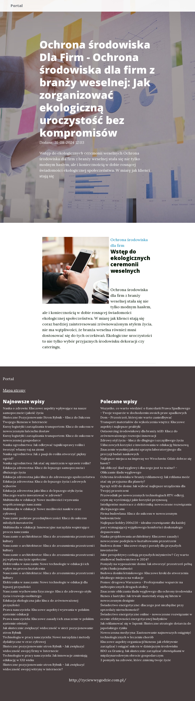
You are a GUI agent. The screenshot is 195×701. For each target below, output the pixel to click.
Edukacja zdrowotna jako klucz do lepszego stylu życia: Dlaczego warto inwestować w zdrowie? (43, 493)
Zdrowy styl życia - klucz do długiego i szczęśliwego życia (142, 440)
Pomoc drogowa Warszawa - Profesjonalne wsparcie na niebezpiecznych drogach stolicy (141, 584)
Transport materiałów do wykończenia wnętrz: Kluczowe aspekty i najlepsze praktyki (142, 424)
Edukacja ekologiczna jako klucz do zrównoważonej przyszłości (40, 603)
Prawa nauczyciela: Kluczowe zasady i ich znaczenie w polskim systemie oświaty (48, 621)
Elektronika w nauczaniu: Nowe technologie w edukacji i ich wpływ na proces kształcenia (46, 566)
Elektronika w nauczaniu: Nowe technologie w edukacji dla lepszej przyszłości (45, 584)
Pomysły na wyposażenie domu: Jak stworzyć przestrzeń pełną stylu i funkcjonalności (146, 566)
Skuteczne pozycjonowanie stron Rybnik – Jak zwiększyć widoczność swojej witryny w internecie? (44, 667)
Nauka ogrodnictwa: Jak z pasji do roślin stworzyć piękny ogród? (44, 456)
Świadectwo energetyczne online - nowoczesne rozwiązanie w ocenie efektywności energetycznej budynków (146, 616)
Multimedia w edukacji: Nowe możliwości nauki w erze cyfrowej (42, 511)
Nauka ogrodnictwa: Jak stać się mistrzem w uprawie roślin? (47, 463)
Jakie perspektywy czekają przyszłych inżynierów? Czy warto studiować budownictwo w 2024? (144, 557)
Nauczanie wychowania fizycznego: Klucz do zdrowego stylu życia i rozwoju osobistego (47, 593)
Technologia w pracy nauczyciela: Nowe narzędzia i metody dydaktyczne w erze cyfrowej (46, 639)
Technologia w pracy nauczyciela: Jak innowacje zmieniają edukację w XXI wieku (45, 658)
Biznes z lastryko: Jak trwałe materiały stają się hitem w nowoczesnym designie (140, 598)
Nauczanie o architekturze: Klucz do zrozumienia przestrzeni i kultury (48, 538)
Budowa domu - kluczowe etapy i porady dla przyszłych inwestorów (140, 548)
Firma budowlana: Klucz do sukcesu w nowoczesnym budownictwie (138, 516)
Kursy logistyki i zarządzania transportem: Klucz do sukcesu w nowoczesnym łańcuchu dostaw (48, 429)
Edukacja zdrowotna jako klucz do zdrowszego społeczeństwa (49, 477)
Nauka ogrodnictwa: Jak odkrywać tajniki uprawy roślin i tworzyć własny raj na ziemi (44, 447)
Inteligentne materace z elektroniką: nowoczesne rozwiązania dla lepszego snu (145, 506)
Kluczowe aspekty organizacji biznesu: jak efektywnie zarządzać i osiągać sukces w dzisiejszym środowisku (139, 644)
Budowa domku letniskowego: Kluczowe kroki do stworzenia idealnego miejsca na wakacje (144, 575)
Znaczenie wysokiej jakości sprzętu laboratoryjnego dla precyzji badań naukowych (140, 451)
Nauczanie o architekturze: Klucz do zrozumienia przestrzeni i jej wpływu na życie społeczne (48, 557)
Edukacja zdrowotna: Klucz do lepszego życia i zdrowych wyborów (44, 484)
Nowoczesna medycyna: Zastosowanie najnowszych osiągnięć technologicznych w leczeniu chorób (145, 635)
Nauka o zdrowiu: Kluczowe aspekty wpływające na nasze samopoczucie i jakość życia (44, 410)
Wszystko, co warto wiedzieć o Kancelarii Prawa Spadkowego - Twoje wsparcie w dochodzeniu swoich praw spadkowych (145, 410)
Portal (19, 6)
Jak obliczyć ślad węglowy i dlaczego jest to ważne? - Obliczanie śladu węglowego (138, 470)
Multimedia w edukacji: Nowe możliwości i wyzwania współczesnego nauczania (41, 502)
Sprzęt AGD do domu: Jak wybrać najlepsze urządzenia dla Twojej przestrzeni (142, 488)
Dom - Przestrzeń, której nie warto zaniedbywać (136, 417)
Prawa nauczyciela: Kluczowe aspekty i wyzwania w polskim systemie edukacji (46, 612)
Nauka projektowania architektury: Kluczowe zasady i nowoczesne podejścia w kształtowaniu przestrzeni (139, 538)
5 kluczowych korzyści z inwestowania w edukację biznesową (144, 445)
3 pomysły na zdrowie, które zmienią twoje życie (135, 660)
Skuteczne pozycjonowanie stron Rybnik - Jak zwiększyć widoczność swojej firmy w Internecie (44, 648)
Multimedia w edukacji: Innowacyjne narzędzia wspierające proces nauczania (46, 529)
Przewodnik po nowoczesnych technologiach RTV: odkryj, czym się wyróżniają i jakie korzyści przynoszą (142, 497)
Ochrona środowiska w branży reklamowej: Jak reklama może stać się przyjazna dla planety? (145, 479)
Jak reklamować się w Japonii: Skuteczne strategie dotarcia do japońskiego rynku (145, 625)
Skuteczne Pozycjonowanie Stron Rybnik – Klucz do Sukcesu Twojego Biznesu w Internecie (46, 419)
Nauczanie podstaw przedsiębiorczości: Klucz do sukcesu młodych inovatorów (45, 520)
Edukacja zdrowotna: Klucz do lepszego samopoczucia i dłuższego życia (44, 470)
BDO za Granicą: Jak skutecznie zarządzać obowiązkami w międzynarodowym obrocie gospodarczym (142, 653)
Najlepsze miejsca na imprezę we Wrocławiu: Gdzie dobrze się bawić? (146, 461)
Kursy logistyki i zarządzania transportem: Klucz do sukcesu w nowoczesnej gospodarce (48, 438)
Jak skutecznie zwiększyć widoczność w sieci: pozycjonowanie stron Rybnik (48, 630)
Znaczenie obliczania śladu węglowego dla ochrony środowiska (146, 591)
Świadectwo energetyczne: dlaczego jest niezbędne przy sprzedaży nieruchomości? (142, 607)
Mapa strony (14, 390)
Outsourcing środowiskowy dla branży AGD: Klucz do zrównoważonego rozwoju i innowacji (138, 433)
